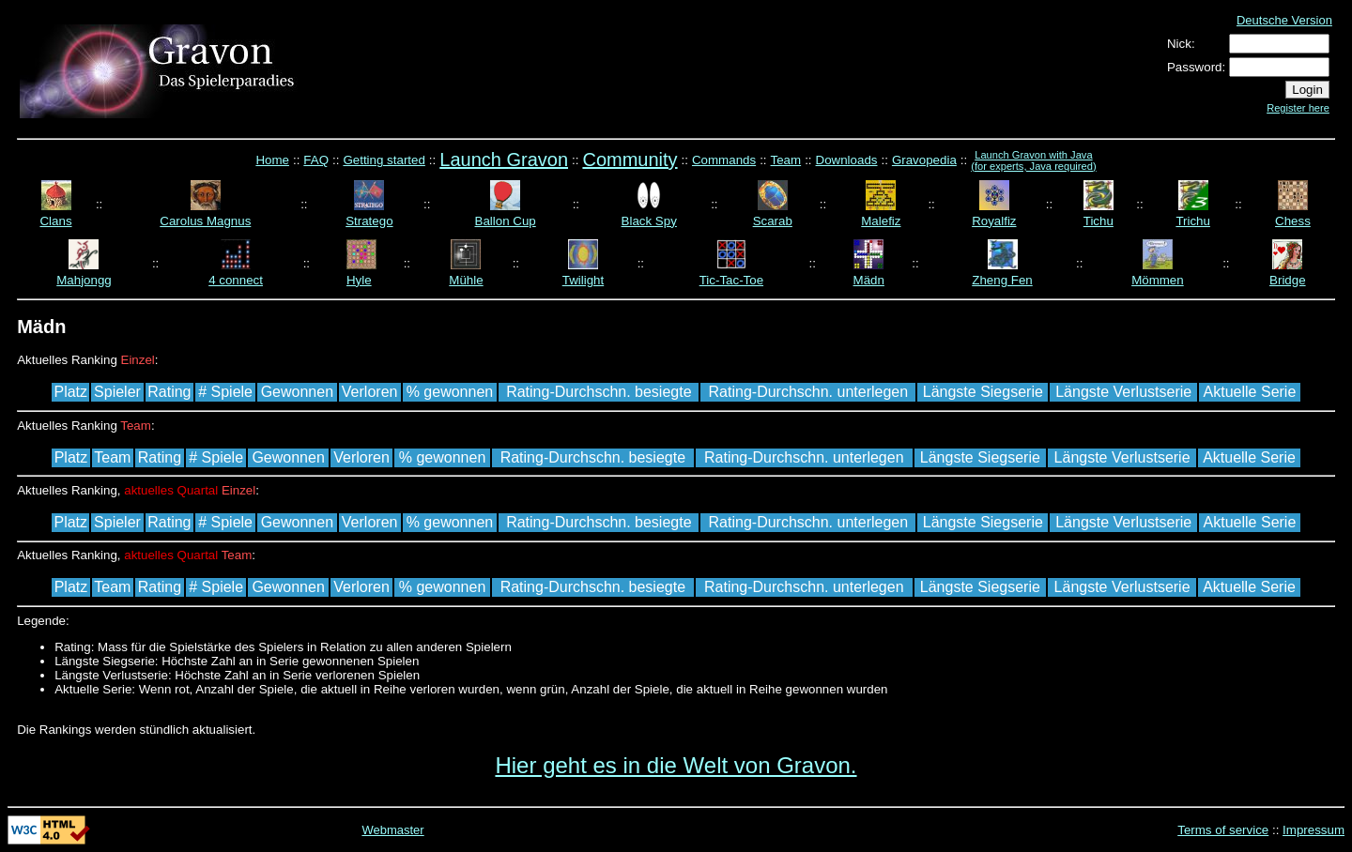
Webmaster (392, 830)
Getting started (383, 160)
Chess (1293, 221)
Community (629, 159)
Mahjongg (84, 280)
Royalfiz (994, 221)
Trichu (1192, 221)
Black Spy (649, 221)
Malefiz (880, 221)
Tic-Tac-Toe (731, 280)
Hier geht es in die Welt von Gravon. (675, 765)
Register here (1298, 108)
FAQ (316, 160)
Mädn (868, 280)
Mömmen (1157, 280)
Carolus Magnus (205, 221)
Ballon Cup (505, 221)
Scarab (772, 221)
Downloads (847, 160)
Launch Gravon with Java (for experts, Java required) (1033, 160)
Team (786, 160)
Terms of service (1222, 830)
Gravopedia (924, 160)
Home (272, 160)
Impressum (1313, 830)
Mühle (466, 280)
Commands (724, 160)
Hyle (359, 280)
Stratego (369, 221)
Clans (55, 221)
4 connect (235, 280)
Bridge (1287, 280)
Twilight (583, 280)
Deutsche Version (1284, 20)
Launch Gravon (503, 159)
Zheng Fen (1002, 280)
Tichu (1098, 221)
